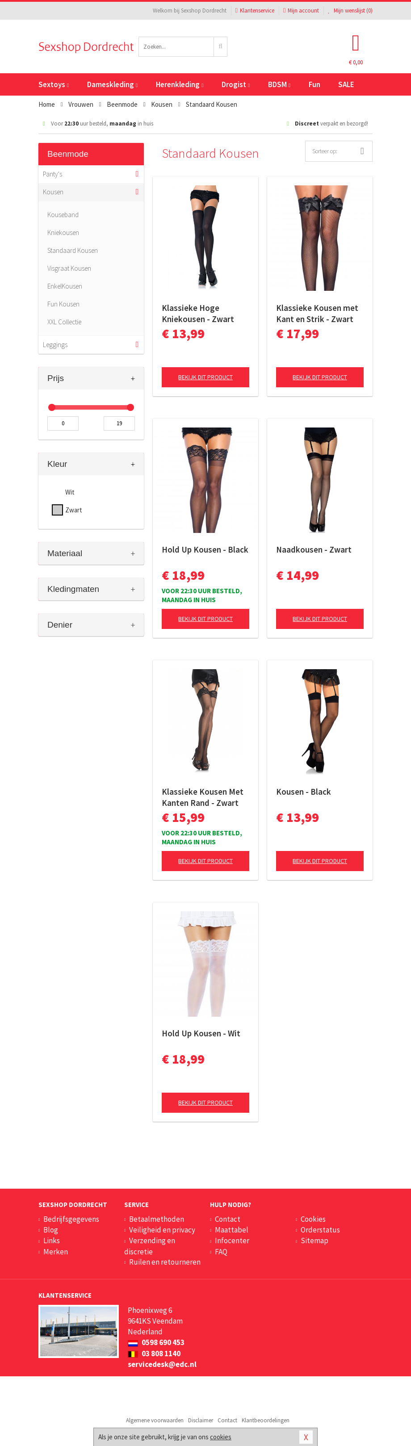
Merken (55, 1252)
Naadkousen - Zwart (314, 549)
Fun (314, 84)
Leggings (55, 344)
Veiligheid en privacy (162, 1230)
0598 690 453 (156, 1342)
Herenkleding (179, 84)
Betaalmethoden (156, 1219)
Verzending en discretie (149, 1246)
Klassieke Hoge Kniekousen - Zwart (198, 313)
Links (51, 1240)
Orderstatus (320, 1230)
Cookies (313, 1219)
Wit (70, 492)
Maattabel (231, 1230)
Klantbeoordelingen (265, 1420)
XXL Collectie (64, 322)
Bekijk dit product (205, 377)
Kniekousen (63, 232)
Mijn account (301, 10)
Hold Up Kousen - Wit (201, 1033)
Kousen (53, 192)
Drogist (236, 84)
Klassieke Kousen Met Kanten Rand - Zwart (202, 797)
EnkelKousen (64, 286)
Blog (50, 1230)
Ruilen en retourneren (165, 1262)
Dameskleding (112, 84)
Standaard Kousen (72, 250)
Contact (227, 1219)
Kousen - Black (303, 791)
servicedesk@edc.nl (162, 1364)
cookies (220, 1437)
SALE (346, 84)
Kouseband (63, 214)
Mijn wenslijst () (350, 10)
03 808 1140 (154, 1353)
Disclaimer (200, 1420)
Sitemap (314, 1240)
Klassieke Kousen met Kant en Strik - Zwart (317, 313)
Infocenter (232, 1240)
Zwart (73, 510)
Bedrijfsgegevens (71, 1219)
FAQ (221, 1252)
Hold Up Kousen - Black (205, 549)
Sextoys (53, 84)
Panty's (52, 174)
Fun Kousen (63, 304)
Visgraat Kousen (69, 268)
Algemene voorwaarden (155, 1420)
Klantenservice (254, 10)
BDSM (279, 84)
